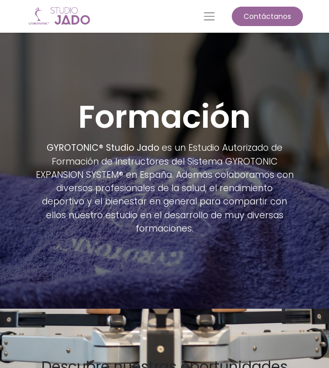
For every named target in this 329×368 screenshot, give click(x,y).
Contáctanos (267, 16)
